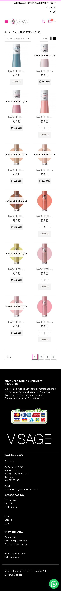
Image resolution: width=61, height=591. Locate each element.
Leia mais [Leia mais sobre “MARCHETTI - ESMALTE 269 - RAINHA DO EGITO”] (46, 180)
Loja (7, 516)
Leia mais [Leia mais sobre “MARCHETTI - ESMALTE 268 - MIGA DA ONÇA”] (18, 180)
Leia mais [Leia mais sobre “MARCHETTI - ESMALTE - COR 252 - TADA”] (46, 81)
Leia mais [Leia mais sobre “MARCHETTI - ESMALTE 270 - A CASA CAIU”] (18, 227)
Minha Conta (11, 507)
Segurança (10, 537)
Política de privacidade (16, 540)
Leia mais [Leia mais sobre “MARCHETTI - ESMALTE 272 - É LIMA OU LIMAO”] (18, 280)
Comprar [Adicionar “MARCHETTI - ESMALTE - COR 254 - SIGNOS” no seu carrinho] (45, 134)
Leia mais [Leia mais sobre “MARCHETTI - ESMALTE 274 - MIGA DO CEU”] (18, 332)
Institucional (11, 500)
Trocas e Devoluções (15, 553)
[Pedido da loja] (18, 39)
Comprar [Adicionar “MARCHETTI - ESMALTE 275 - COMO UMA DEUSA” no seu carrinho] (45, 339)
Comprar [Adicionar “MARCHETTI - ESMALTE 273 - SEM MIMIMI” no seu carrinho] (45, 286)
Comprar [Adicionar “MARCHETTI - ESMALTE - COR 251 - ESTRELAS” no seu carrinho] (16, 81)
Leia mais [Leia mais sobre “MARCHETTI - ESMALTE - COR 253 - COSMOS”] (18, 128)
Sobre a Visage (12, 557)
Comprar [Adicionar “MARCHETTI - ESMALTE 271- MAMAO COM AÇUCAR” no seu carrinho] (45, 233)
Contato (9, 503)
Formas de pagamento (16, 544)
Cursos (8, 520)
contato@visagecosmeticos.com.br (22, 489)
